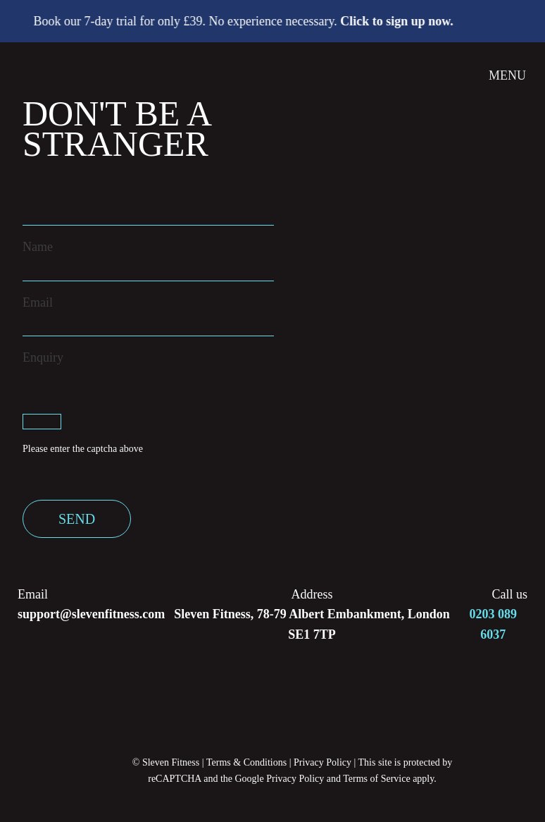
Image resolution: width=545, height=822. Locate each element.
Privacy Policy (322, 762)
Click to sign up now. (400, 21)
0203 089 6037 (494, 624)
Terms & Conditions (246, 762)
